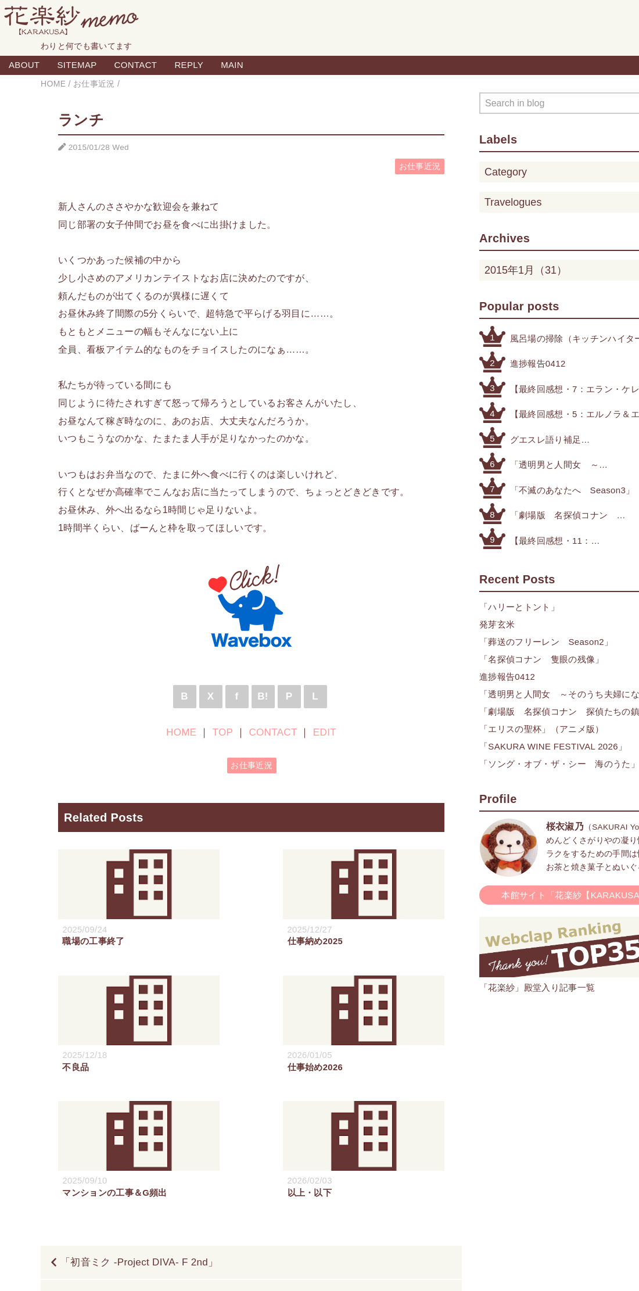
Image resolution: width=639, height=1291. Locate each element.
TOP (223, 732)
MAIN (232, 65)
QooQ (375, 1269)
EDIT (324, 732)
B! (262, 696)
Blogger (306, 1269)
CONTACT (135, 65)
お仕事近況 (420, 166)
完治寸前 (422, 1171)
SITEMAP (76, 65)
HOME (181, 732)
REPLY (188, 65)
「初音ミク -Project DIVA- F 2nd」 (139, 1136)
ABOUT (24, 65)
